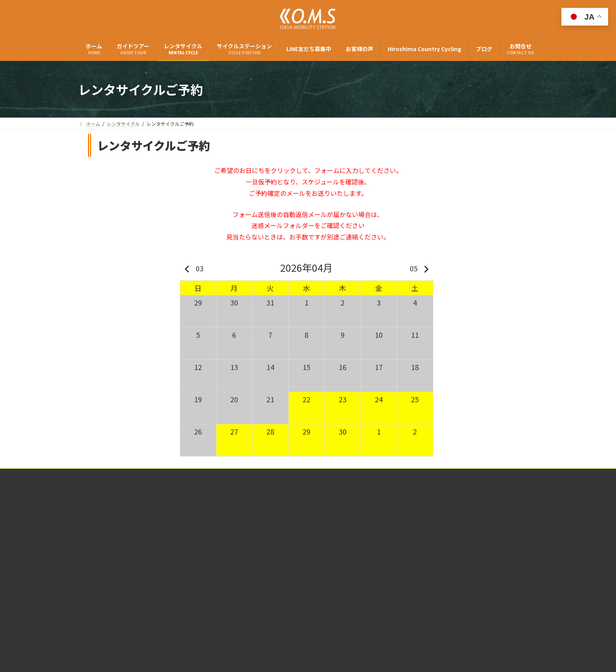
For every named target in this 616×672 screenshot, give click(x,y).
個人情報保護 (330, 475)
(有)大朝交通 (115, 540)
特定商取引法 (286, 475)
